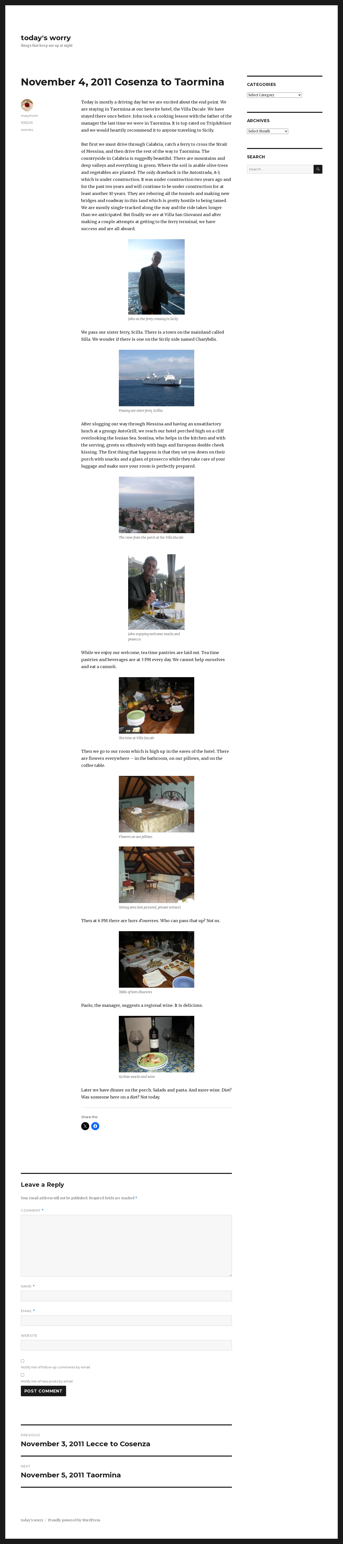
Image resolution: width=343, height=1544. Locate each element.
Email (28, 1311)
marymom (29, 116)
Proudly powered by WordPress (74, 1520)
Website (29, 1335)
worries (27, 130)
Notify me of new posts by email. (47, 1381)
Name (28, 1286)
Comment (32, 1210)
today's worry (46, 37)
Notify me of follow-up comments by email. (56, 1367)
